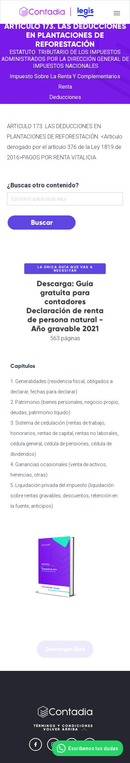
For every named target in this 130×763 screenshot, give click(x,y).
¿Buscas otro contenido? (43, 185)
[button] (116, 13)
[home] (56, 13)
